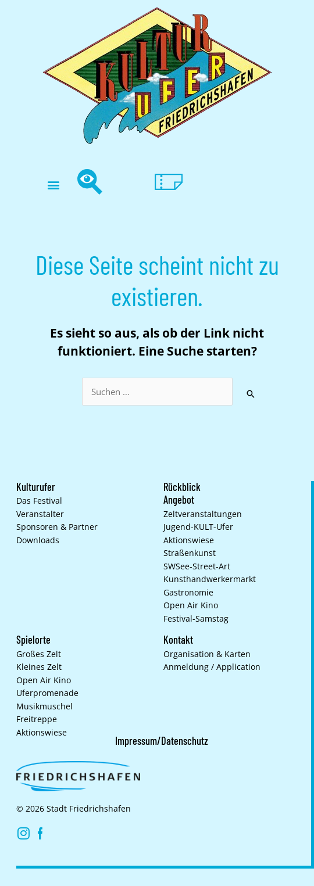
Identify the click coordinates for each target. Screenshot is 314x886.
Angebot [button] (178, 499)
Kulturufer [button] (35, 486)
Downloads (37, 540)
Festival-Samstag (196, 619)
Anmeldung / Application (212, 667)
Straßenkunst (189, 553)
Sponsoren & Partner (57, 527)
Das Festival (39, 501)
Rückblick (182, 486)
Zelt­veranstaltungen (202, 514)
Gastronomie (188, 592)
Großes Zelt (38, 654)
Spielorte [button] (33, 639)
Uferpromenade (47, 693)
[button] (53, 185)
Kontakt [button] (178, 639)
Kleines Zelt (39, 667)
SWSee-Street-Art (196, 566)
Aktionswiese (188, 540)
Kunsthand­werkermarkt (209, 579)
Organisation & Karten (207, 654)
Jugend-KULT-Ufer (198, 527)
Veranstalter (40, 514)
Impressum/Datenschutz (161, 740)
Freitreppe (36, 719)
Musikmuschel (44, 706)
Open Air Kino (190, 605)
